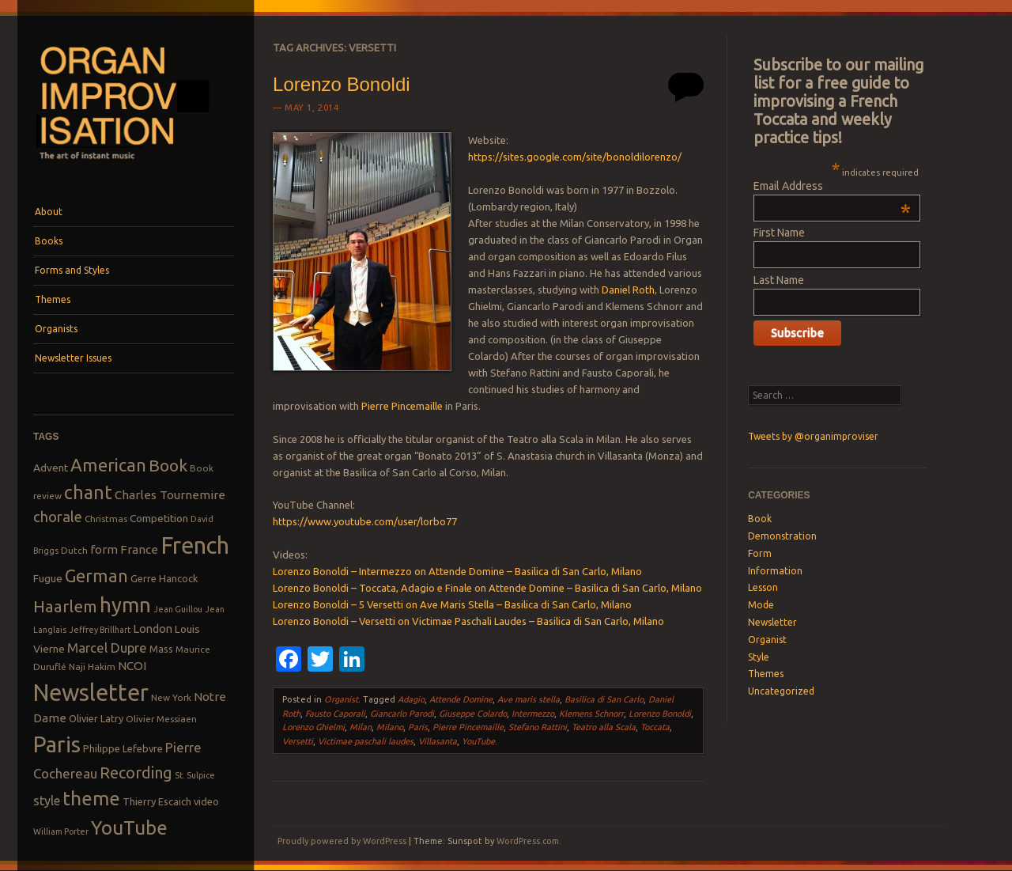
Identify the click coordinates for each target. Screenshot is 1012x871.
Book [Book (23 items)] (168, 465)
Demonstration (782, 536)
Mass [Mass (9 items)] (161, 648)
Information (775, 571)
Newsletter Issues (73, 358)
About (48, 211)
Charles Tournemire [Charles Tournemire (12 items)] (170, 495)
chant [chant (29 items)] (88, 492)
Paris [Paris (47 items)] (57, 744)
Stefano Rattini (537, 727)
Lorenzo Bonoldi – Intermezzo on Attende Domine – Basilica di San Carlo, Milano (457, 571)
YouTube (478, 741)
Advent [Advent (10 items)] (50, 467)
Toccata (655, 727)
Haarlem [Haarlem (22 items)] (65, 606)
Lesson (763, 587)
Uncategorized (781, 691)
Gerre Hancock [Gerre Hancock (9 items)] (164, 578)
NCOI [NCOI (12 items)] (132, 665)
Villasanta (437, 741)
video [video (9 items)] (206, 801)
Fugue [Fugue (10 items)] (47, 578)
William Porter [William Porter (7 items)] (61, 831)
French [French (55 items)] (194, 545)
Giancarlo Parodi (402, 713)
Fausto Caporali (335, 713)
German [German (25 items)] (96, 575)
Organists (56, 329)
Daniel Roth (628, 289)
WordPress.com (528, 841)
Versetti (297, 741)
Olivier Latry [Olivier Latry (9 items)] (96, 718)
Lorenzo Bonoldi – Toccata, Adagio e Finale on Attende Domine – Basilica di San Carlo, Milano (487, 587)
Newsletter (772, 622)
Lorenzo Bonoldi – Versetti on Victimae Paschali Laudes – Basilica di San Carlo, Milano (468, 621)
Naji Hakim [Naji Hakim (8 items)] (92, 666)
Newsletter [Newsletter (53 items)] (91, 692)
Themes (52, 299)
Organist (341, 699)
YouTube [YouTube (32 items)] (129, 827)
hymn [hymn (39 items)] (125, 604)
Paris (418, 727)
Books (48, 241)
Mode (761, 605)
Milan (360, 727)
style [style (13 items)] (46, 800)
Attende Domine (461, 699)
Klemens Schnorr (591, 713)
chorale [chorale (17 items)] (57, 517)
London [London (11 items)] (152, 628)
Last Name (778, 280)
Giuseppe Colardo (473, 713)
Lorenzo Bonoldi (341, 84)
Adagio (411, 699)
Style (758, 657)
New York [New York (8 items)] (171, 697)
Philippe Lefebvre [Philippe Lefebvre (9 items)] (123, 748)
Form (760, 553)
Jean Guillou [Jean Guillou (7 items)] (177, 609)
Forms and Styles (72, 270)
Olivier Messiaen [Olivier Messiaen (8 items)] (161, 719)
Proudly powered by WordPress (342, 841)
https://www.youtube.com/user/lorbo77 (365, 521)
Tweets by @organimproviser (813, 436)
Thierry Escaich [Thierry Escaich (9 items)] (157, 801)
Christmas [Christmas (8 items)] (106, 518)
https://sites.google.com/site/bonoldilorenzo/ (575, 156)
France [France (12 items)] (139, 549)
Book (760, 518)
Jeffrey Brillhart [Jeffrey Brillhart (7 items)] (99, 629)
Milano (389, 727)
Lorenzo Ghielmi (313, 727)
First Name (779, 232)
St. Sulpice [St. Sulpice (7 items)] (195, 775)
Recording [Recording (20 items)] (136, 772)
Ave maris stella (528, 699)
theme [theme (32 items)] (91, 798)
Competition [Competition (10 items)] (159, 518)
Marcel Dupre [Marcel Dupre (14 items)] (107, 647)
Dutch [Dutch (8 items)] (74, 550)
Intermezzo (533, 713)
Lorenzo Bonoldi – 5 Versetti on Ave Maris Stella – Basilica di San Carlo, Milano (452, 604)
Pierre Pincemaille (402, 405)
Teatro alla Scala (604, 727)
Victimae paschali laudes (365, 741)
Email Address (832, 186)
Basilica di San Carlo (604, 699)
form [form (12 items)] (104, 549)
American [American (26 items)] (108, 465)
